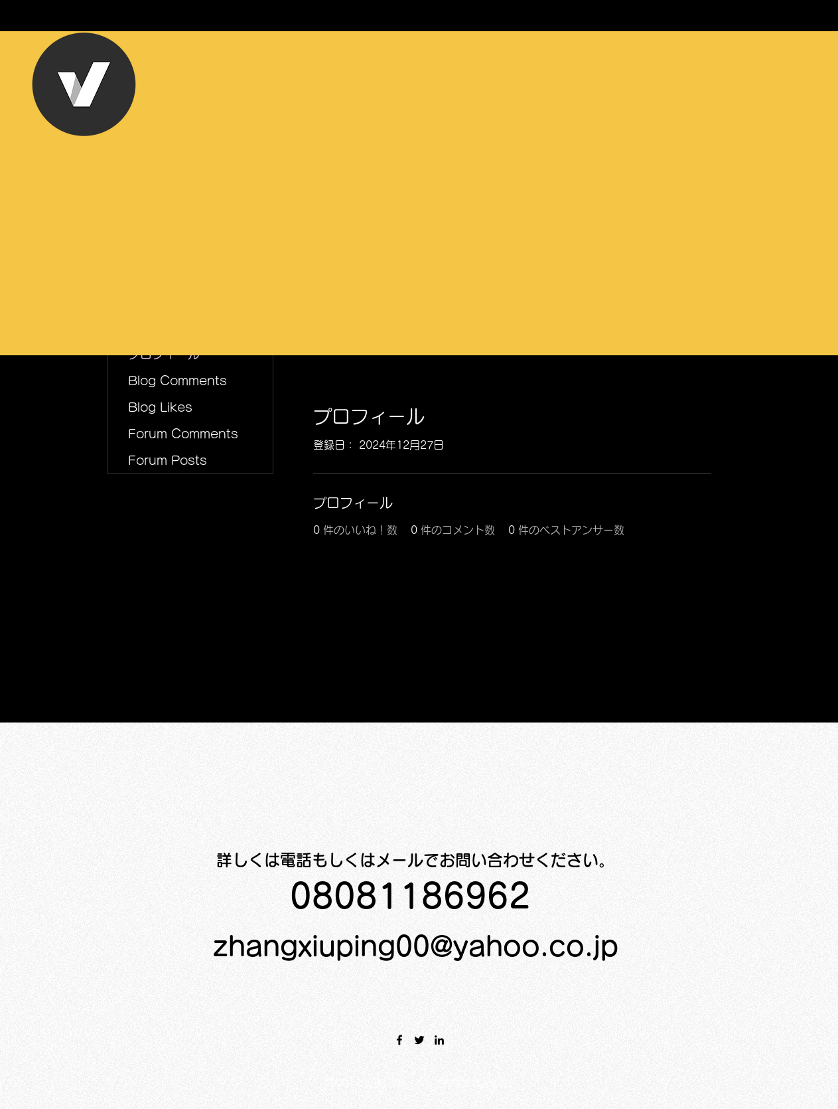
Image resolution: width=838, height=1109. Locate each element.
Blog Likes (160, 407)
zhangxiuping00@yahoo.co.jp (415, 946)
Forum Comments (183, 434)
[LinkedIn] (439, 1040)
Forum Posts (167, 460)
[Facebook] (399, 1040)
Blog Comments (177, 380)
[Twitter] (419, 1040)
